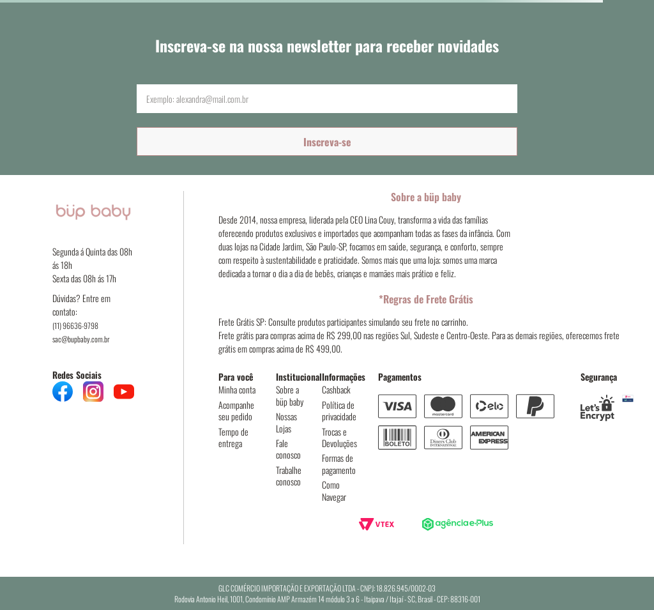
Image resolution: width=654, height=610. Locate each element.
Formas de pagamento (339, 463)
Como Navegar (334, 490)
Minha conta (236, 389)
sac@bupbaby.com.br (81, 338)
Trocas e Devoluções (339, 437)
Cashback (336, 389)
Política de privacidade (339, 410)
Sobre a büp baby (289, 395)
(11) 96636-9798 (75, 325)
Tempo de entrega (233, 437)
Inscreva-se (327, 141)
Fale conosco (288, 448)
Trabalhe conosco (288, 475)
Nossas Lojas (286, 421)
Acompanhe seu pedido (236, 410)
